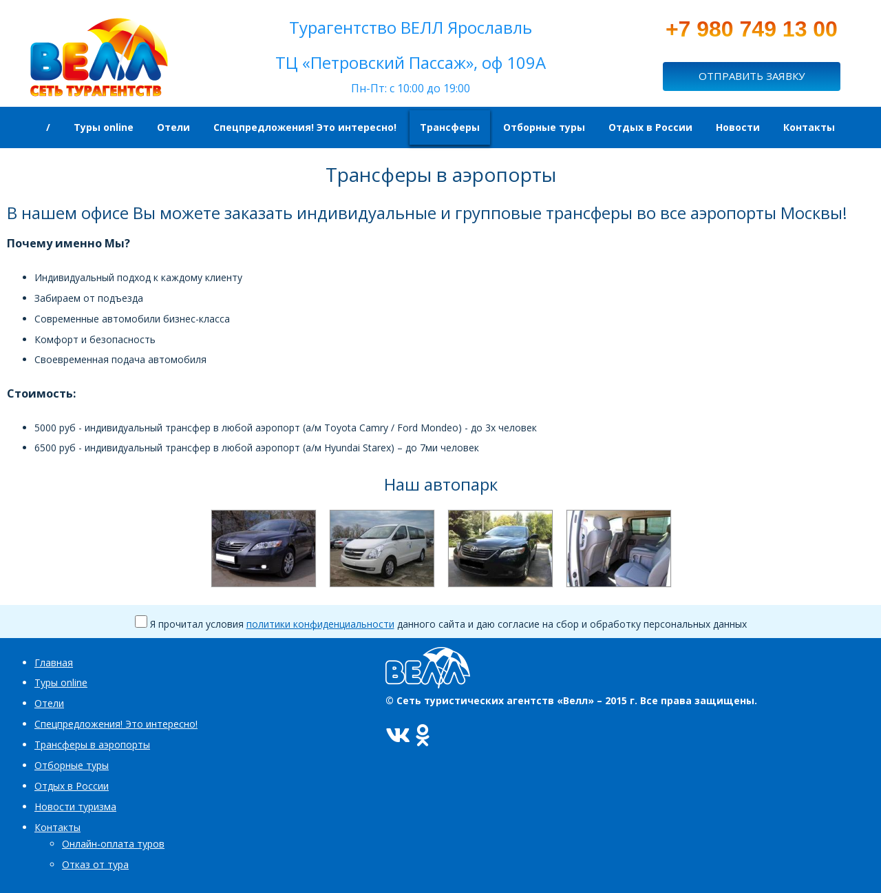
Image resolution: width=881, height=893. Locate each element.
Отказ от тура (95, 864)
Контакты (57, 827)
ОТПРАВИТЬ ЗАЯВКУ (752, 76)
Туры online (60, 682)
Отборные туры (71, 765)
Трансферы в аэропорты (92, 744)
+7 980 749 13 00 (752, 29)
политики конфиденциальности (320, 623)
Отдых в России (71, 785)
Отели (49, 703)
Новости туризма (75, 806)
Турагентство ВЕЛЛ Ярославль (410, 27)
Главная (53, 662)
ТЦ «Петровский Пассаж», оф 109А (410, 62)
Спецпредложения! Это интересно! (116, 723)
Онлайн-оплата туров (113, 843)
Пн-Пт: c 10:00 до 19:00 (410, 88)
